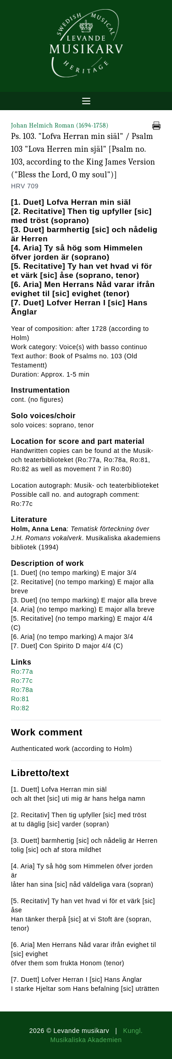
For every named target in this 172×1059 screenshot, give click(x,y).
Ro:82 (20, 708)
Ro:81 (20, 698)
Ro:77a (22, 671)
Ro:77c (22, 680)
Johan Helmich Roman (60, 125)
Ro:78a (22, 689)
